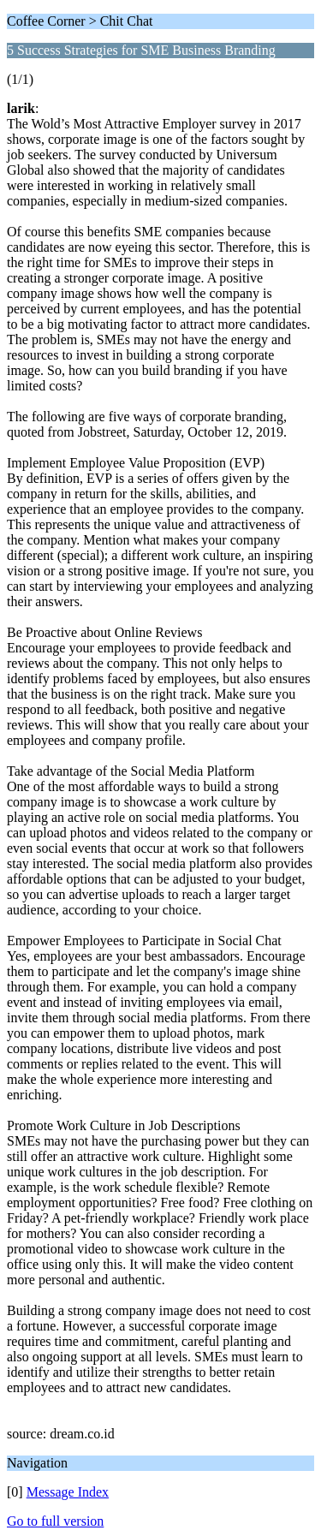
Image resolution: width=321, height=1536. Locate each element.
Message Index (68, 1492)
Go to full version (55, 1521)
